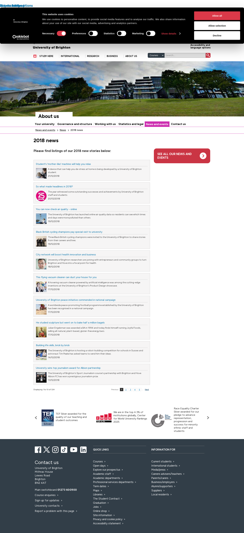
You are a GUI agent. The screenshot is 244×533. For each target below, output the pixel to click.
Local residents (160, 494)
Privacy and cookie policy (107, 519)
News (63, 130)
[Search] (185, 55)
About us (48, 116)
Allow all (217, 8)
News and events (157, 124)
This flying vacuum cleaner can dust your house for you (66, 277)
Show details (168, 26)
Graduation (99, 502)
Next (147, 389)
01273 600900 (67, 489)
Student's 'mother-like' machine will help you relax (63, 163)
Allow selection (217, 18)
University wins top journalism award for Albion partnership (68, 367)
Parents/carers (159, 478)
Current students (161, 461)
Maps (96, 490)
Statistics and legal (130, 124)
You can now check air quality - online (56, 209)
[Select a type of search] (156, 55)
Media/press (158, 469)
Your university (45, 124)
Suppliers (156, 490)
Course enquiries (45, 495)
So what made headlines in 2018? (54, 186)
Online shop (100, 511)
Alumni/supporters (162, 486)
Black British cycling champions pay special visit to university (69, 231)
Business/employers (163, 482)
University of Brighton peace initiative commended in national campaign (76, 299)
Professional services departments (113, 482)
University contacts (47, 505)
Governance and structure (74, 124)
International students (164, 465)
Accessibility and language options (200, 46)
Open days (99, 465)
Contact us (178, 124)
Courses (98, 461)
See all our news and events (174, 156)
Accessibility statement (107, 523)
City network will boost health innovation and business (66, 254)
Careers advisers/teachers (166, 473)
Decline (217, 28)
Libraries (98, 494)
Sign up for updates (47, 500)
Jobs (96, 506)
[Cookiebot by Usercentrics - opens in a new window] (21, 30)
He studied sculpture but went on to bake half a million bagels (70, 322)
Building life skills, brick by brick (53, 345)
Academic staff (102, 473)
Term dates (99, 486)
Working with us (105, 124)
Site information (102, 515)
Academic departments (107, 478)
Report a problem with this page (55, 511)
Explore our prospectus (106, 469)
